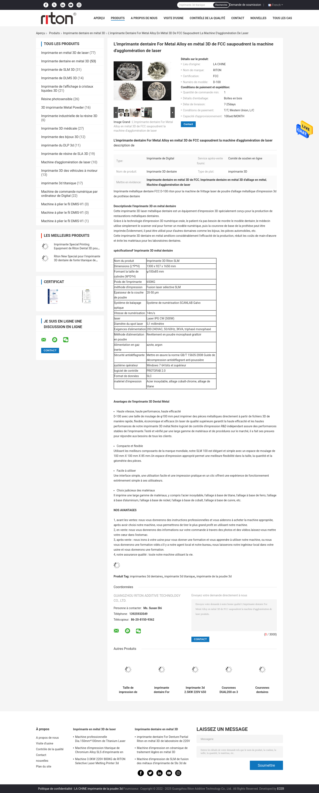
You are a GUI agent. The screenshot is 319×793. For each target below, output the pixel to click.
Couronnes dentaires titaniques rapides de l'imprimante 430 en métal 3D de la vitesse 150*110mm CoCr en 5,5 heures (262, 690)
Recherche (221, 4)
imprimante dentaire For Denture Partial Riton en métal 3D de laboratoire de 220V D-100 (161, 690)
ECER (280, 788)
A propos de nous (144, 18)
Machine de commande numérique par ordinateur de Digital (69, 194)
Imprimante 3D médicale (59, 128)
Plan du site (43, 766)
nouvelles (258, 18)
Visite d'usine (174, 18)
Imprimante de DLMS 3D (59, 78)
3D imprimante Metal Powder (62, 107)
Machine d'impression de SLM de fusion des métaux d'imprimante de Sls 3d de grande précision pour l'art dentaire (163, 761)
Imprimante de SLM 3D (58, 70)
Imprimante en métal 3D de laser (65, 53)
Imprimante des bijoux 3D (60, 137)
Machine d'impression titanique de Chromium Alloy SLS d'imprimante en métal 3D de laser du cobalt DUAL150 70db (99, 750)
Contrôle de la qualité (207, 18)
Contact (237, 18)
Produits (118, 18)
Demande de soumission (245, 4)
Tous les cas (282, 18)
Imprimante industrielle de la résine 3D (69, 116)
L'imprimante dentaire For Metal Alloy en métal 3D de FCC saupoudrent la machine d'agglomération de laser (143, 126)
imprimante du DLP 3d (57, 145)
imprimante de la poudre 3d (214, 576)
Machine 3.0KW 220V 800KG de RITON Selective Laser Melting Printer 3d (100, 761)
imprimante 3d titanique (58, 183)
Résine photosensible (56, 99)
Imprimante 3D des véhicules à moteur (69, 171)
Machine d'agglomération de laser (66, 162)
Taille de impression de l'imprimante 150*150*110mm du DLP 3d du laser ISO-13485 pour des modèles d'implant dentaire (128, 690)
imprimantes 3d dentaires (146, 576)
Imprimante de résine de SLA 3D (64, 154)
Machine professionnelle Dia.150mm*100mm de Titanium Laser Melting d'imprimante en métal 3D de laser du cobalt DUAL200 (102, 739)
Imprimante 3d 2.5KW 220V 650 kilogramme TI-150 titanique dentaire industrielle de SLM (195, 690)
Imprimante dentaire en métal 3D (84, 33)
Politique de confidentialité (55, 788)
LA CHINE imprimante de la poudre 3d (98, 788)
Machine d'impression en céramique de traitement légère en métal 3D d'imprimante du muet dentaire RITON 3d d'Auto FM (163, 750)
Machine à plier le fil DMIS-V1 (62, 204)
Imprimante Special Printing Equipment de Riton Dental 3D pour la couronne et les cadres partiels (76, 248)
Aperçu (99, 18)
